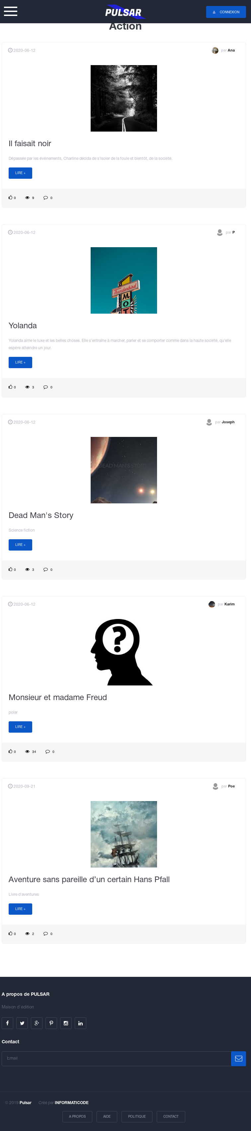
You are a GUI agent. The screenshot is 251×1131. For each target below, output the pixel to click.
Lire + (20, 173)
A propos (77, 1116)
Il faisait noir (30, 144)
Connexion (226, 12)
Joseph (228, 422)
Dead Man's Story (41, 516)
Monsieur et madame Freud (58, 698)
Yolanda (23, 326)
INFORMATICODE (72, 1103)
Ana (231, 50)
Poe (231, 786)
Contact (171, 1116)
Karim (229, 604)
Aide (107, 1116)
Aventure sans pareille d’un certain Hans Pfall (89, 880)
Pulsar (26, 1103)
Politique (137, 1116)
